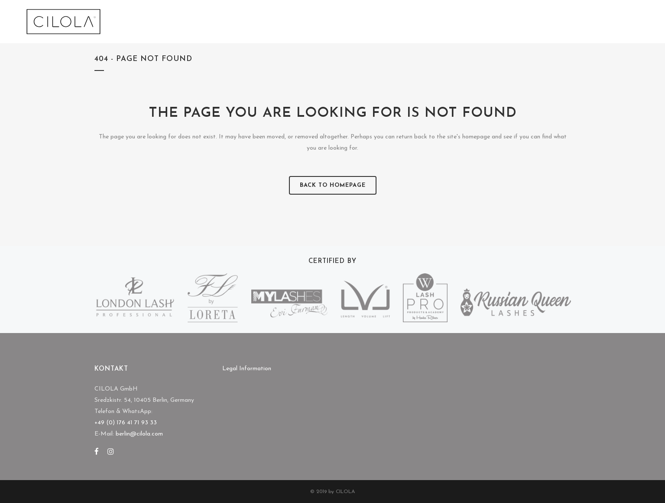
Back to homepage (333, 185)
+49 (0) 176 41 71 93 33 (125, 423)
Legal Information (246, 368)
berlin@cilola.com (139, 434)
